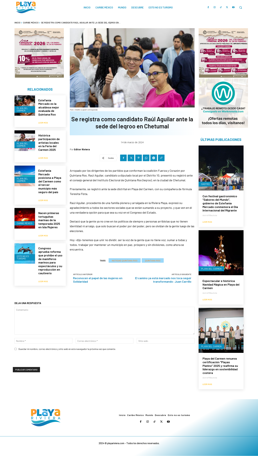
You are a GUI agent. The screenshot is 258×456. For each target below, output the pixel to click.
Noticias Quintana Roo (124, 260)
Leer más (43, 121)
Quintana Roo (152, 260)
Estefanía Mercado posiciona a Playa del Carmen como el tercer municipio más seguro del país (49, 177)
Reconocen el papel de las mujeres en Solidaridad (97, 279)
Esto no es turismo (23, 248)
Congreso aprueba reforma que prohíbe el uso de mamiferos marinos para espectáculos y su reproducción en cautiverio (50, 252)
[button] (241, 7)
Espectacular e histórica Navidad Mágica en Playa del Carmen (221, 284)
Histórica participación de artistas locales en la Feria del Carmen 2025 (49, 140)
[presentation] (38, 354)
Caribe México (31, 22)
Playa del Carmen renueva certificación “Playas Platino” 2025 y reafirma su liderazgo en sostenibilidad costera (220, 366)
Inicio (17, 22)
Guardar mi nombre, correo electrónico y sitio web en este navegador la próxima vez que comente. (67, 343)
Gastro (205, 184)
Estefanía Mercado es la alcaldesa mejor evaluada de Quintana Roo (48, 107)
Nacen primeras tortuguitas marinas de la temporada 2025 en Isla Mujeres (49, 214)
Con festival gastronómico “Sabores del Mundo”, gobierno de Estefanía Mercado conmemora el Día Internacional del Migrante (220, 203)
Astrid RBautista (210, 215)
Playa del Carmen (22, 109)
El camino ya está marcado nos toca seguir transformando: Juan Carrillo (163, 279)
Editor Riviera (82, 149)
